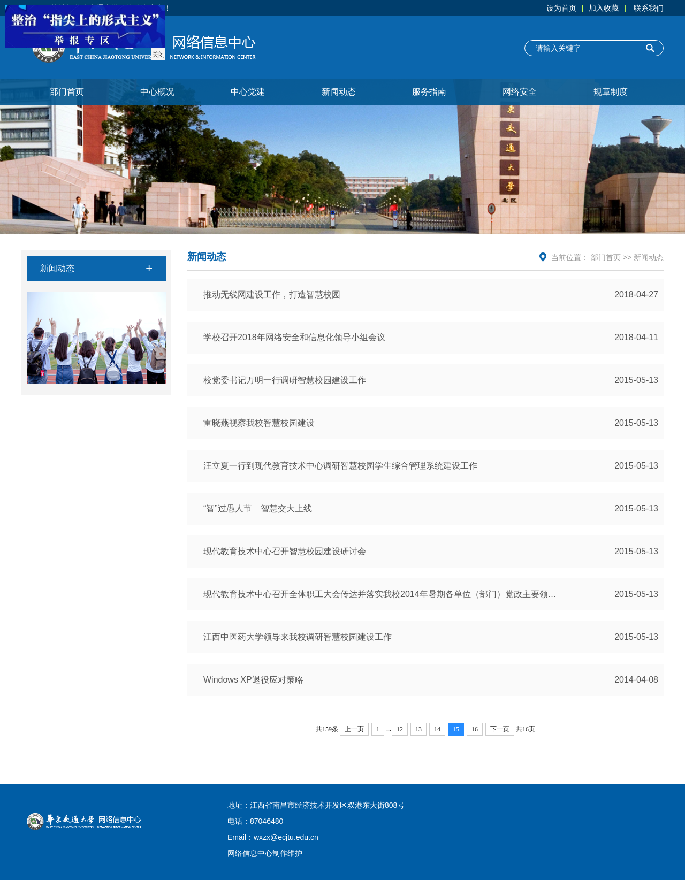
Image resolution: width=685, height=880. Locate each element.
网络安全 (520, 91)
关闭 (157, 53)
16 (474, 729)
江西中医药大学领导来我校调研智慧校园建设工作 (430, 637)
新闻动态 (339, 91)
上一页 (354, 729)
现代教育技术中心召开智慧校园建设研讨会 (430, 551)
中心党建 (248, 91)
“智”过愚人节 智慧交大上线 (430, 509)
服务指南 (429, 91)
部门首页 (67, 91)
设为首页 (561, 8)
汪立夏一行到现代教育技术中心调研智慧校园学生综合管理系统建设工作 (430, 466)
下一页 (499, 729)
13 (418, 729)
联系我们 (649, 8)
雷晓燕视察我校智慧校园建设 (430, 423)
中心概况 (157, 91)
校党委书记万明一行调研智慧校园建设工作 (430, 380)
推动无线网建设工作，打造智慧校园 (430, 295)
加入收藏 (604, 8)
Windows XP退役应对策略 (430, 680)
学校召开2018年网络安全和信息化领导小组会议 (430, 338)
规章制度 (610, 91)
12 (400, 729)
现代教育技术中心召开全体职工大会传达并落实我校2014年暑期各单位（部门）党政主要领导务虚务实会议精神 (430, 594)
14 (437, 729)
